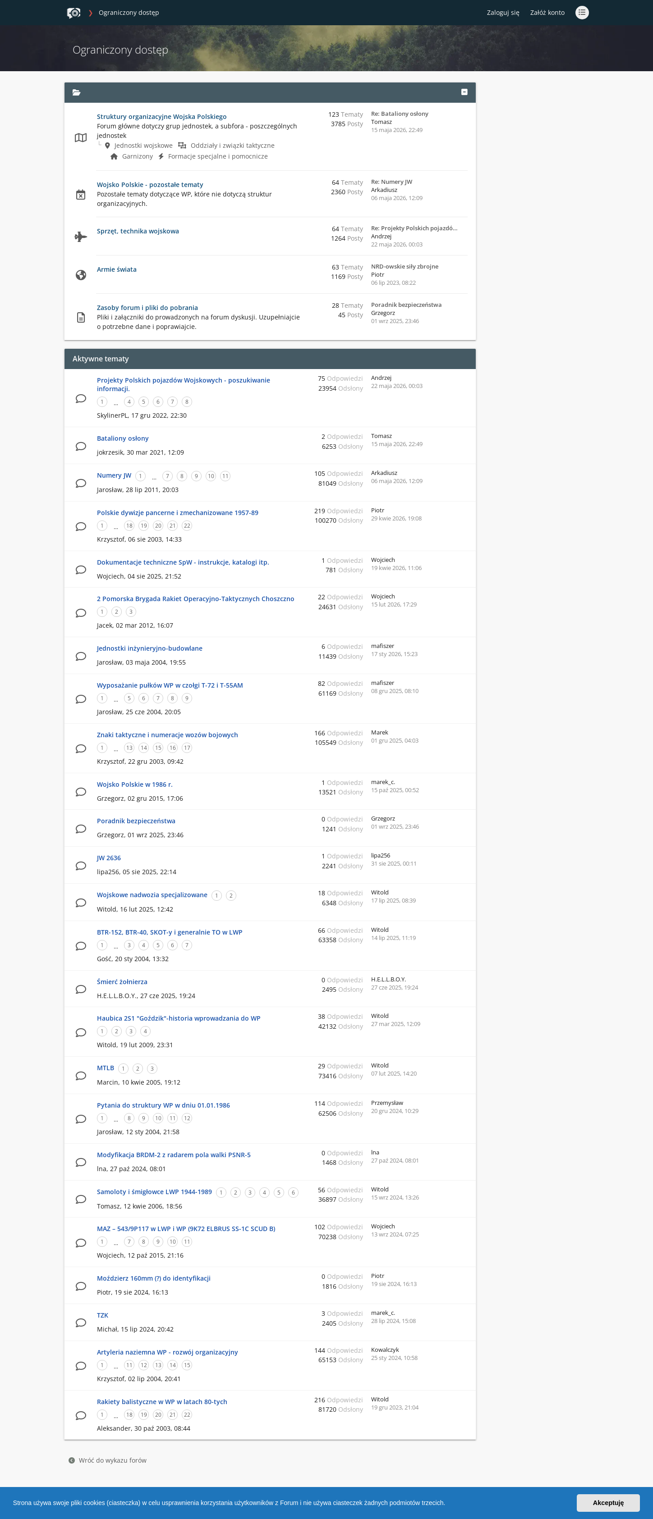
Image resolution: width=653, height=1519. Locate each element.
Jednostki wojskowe (139, 145)
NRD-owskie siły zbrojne (404, 266)
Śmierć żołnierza (122, 981)
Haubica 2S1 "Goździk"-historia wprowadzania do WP (179, 1018)
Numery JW (114, 475)
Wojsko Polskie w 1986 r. (135, 784)
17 (187, 748)
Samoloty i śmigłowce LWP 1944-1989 (154, 1191)
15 (158, 748)
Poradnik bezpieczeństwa (406, 305)
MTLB (105, 1067)
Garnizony (131, 156)
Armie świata (117, 269)
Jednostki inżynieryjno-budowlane (149, 648)
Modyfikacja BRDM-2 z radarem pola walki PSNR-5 (174, 1154)
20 (158, 525)
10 (211, 476)
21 (173, 525)
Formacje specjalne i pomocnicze (213, 156)
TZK (102, 1315)
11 (225, 476)
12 (187, 1118)
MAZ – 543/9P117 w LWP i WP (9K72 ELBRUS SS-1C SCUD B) (186, 1228)
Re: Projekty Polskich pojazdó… (414, 228)
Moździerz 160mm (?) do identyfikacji (154, 1278)
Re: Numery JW (391, 182)
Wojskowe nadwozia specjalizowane (152, 894)
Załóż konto (547, 12)
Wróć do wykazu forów (108, 1460)
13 (129, 748)
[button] (448, 1504)
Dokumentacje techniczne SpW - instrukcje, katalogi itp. (183, 562)
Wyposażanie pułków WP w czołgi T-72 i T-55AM (170, 685)
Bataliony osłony (123, 438)
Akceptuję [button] (608, 1502)
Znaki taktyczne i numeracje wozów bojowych (167, 734)
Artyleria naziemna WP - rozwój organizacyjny (167, 1352)
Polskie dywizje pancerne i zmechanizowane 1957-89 (177, 512)
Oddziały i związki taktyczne (226, 145)
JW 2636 (109, 857)
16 (173, 748)
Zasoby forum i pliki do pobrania (147, 307)
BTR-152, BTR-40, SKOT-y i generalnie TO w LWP (170, 932)
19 (144, 525)
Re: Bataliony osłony (399, 113)
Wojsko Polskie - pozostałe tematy (150, 184)
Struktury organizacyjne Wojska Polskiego (162, 116)
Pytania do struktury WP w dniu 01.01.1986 (163, 1105)
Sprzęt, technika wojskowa (138, 231)
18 (129, 525)
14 (144, 748)
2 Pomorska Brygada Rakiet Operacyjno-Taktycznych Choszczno (195, 598)
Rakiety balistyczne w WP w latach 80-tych (162, 1401)
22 (187, 525)
